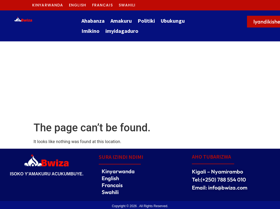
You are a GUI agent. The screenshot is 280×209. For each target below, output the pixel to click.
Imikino (90, 30)
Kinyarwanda (47, 5)
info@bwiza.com (227, 187)
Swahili (127, 5)
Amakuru (121, 20)
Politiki (146, 20)
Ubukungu (173, 20)
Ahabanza (93, 20)
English (77, 5)
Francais (102, 5)
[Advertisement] (140, 81)
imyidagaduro (121, 30)
